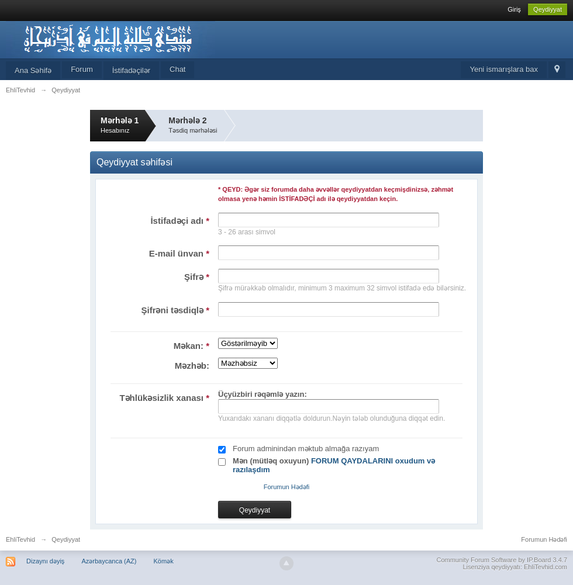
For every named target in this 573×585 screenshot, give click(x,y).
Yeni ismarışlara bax (504, 69)
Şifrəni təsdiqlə (175, 310)
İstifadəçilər (131, 70)
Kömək (164, 561)
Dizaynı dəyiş (45, 561)
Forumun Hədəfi (287, 486)
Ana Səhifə (33, 70)
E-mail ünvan (179, 253)
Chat (177, 69)
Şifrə (196, 277)
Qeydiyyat (547, 9)
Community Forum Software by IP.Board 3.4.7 (501, 559)
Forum (82, 69)
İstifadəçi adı (179, 221)
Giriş (514, 9)
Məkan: (191, 346)
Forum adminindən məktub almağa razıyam (306, 448)
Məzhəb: (192, 366)
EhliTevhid (20, 539)
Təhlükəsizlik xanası (164, 398)
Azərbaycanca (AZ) (108, 561)
